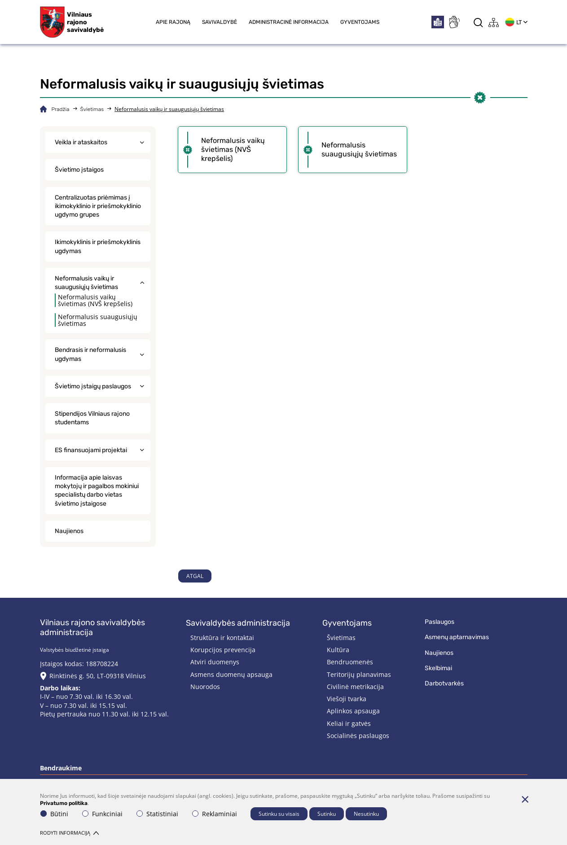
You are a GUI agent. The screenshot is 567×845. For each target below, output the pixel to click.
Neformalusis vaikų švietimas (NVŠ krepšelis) (95, 300)
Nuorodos (205, 686)
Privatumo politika (64, 803)
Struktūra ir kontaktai (222, 637)
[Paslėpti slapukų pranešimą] (525, 799)
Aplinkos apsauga (353, 711)
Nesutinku (366, 814)
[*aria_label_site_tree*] (493, 22)
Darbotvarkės (444, 683)
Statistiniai (157, 813)
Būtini (54, 813)
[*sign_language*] (454, 22)
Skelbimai (438, 668)
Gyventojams (359, 22)
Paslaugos (439, 622)
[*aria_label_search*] (478, 22)
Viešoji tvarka (346, 698)
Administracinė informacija (289, 22)
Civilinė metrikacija (355, 686)
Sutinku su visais (279, 814)
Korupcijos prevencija (222, 649)
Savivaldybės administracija (238, 623)
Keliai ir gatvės (349, 723)
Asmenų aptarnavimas (457, 637)
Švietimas (92, 109)
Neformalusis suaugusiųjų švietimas (97, 320)
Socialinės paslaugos (358, 735)
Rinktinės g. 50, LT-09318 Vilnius (97, 676)
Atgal (194, 576)
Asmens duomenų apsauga (231, 674)
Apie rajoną (173, 22)
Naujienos (439, 653)
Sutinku (326, 814)
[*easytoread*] (437, 22)
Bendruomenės (350, 662)
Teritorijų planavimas (359, 674)
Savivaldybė (219, 22)
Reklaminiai (214, 813)
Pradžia (61, 109)
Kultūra (338, 649)
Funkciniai (102, 813)
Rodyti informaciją (69, 832)
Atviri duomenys (214, 662)
